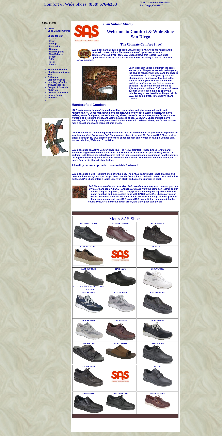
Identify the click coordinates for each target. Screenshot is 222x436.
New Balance (56, 54)
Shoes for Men (55, 36)
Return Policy (55, 95)
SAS (51, 59)
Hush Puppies (56, 51)
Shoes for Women (57, 69)
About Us (53, 90)
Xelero (52, 64)
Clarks (52, 38)
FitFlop (52, 43)
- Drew (51, 41)
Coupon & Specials (58, 87)
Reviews (52, 97)
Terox (52, 62)
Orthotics (53, 77)
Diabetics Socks (56, 80)
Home (51, 28)
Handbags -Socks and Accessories (57, 83)
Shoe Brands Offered (59, 31)
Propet (52, 57)
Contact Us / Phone (58, 92)
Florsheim (54, 46)
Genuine (53, 49)
